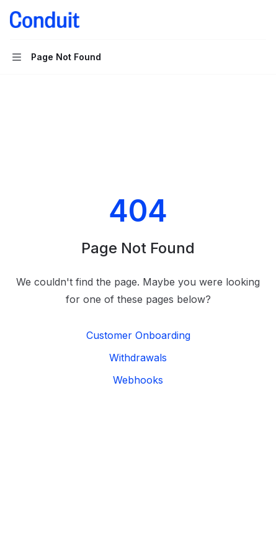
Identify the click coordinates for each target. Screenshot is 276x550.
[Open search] (236, 20)
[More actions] (260, 20)
